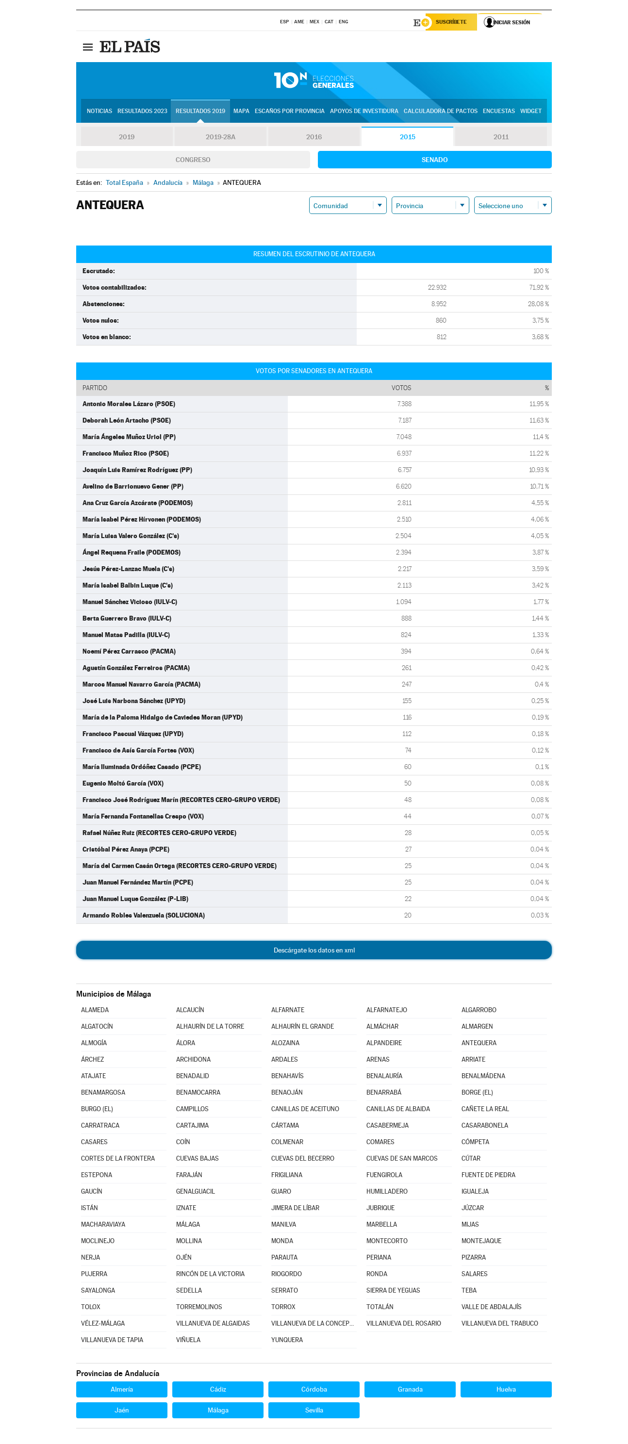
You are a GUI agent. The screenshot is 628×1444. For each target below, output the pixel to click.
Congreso (193, 160)
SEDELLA (189, 1291)
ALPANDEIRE (384, 1044)
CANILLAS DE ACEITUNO (305, 1110)
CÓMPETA (475, 1143)
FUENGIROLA (384, 1176)
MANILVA (283, 1225)
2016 (314, 138)
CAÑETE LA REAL (485, 1110)
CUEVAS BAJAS (197, 1159)
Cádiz (218, 1390)
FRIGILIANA (286, 1176)
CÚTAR (471, 1159)
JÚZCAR (473, 1209)
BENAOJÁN (287, 1093)
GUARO (281, 1192)
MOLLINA (189, 1242)
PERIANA (378, 1258)
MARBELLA (381, 1225)
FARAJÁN (189, 1176)
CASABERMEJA (387, 1126)
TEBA (469, 1291)
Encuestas (499, 112)
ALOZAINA (285, 1044)
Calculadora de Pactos (441, 112)
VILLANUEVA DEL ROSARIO (403, 1324)
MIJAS (470, 1225)
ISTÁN (89, 1209)
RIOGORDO (286, 1275)
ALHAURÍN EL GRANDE (302, 1027)
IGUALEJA (475, 1192)
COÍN (183, 1143)
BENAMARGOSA (103, 1093)
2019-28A (220, 138)
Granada (410, 1390)
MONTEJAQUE (481, 1242)
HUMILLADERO (387, 1192)
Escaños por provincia (290, 112)
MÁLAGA (188, 1225)
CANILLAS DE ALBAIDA (398, 1110)
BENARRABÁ (383, 1093)
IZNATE (186, 1209)
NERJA (90, 1258)
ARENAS (378, 1060)
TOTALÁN (380, 1308)
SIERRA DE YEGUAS (393, 1291)
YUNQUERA (287, 1341)
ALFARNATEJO (386, 1011)
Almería (122, 1390)
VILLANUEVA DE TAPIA (112, 1341)
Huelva (506, 1390)
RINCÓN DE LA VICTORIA (210, 1275)
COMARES (380, 1143)
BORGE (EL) (477, 1093)
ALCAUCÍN (190, 1011)
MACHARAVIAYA (103, 1225)
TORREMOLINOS (199, 1308)
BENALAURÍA (384, 1077)
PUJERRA (94, 1275)
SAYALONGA (98, 1291)
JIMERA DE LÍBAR (295, 1209)
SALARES (475, 1275)
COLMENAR (287, 1143)
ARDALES (284, 1060)
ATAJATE (93, 1077)
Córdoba (314, 1390)
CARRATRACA (100, 1126)
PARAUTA (284, 1258)
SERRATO (284, 1291)
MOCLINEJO (98, 1242)
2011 (501, 138)
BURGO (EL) (97, 1110)
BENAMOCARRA (198, 1093)
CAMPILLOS (192, 1110)
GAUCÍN (91, 1192)
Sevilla (314, 1411)
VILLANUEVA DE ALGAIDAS (213, 1324)
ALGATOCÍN (97, 1027)
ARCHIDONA (193, 1060)
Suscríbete (453, 22)
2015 (407, 138)
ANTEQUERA (479, 1044)
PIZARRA (474, 1258)
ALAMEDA (95, 1011)
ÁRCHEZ (92, 1060)
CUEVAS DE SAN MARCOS (402, 1159)
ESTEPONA (96, 1176)
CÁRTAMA (285, 1126)
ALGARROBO (479, 1011)
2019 (126, 138)
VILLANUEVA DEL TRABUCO (500, 1324)
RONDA (376, 1275)
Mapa (241, 112)
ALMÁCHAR (382, 1027)
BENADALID (192, 1077)
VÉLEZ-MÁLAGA (103, 1324)
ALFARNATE (287, 1011)
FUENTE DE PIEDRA (488, 1176)
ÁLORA (185, 1044)
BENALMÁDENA (483, 1077)
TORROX (283, 1308)
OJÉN (184, 1258)
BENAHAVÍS (287, 1077)
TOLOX (90, 1308)
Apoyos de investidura (364, 112)
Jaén (122, 1411)
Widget (531, 112)
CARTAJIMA (192, 1126)
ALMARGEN (477, 1027)
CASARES (94, 1143)
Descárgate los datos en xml (314, 951)
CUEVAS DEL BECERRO (302, 1159)
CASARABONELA (485, 1126)
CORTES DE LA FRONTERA (118, 1159)
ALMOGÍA (94, 1044)
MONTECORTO (387, 1242)
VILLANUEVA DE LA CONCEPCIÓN (314, 1324)
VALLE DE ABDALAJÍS (492, 1308)
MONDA (282, 1242)
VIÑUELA (188, 1341)
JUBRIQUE (380, 1209)
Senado (435, 160)
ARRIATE (473, 1060)
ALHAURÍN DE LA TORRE (210, 1027)
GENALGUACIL (195, 1192)
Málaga (218, 1411)
